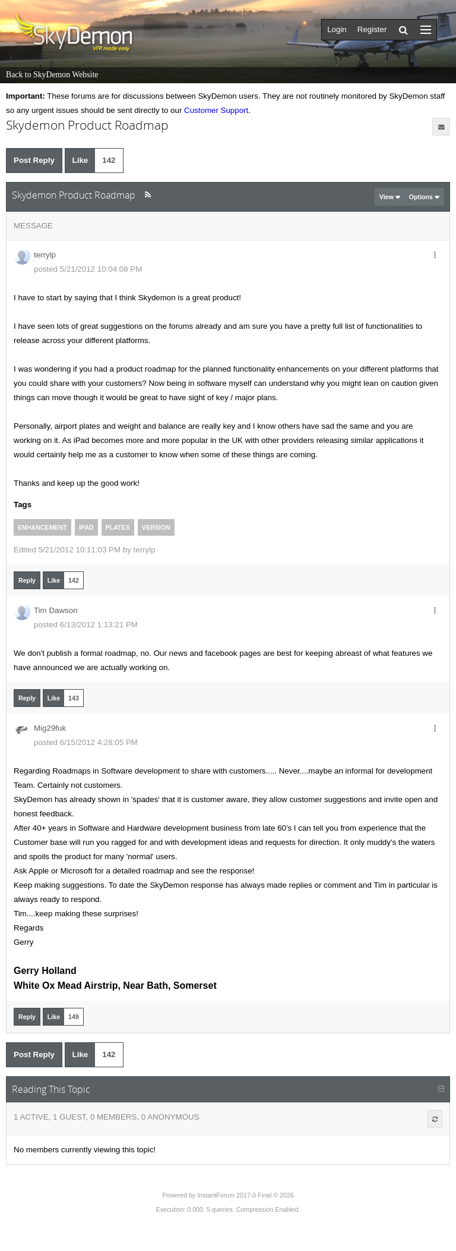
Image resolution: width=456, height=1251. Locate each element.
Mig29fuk (50, 728)
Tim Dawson (56, 610)
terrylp (45, 254)
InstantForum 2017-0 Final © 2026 (245, 1195)
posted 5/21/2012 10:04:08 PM (88, 269)
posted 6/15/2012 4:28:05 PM (86, 742)
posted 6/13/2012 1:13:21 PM (86, 624)
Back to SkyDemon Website (52, 74)
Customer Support (216, 110)
